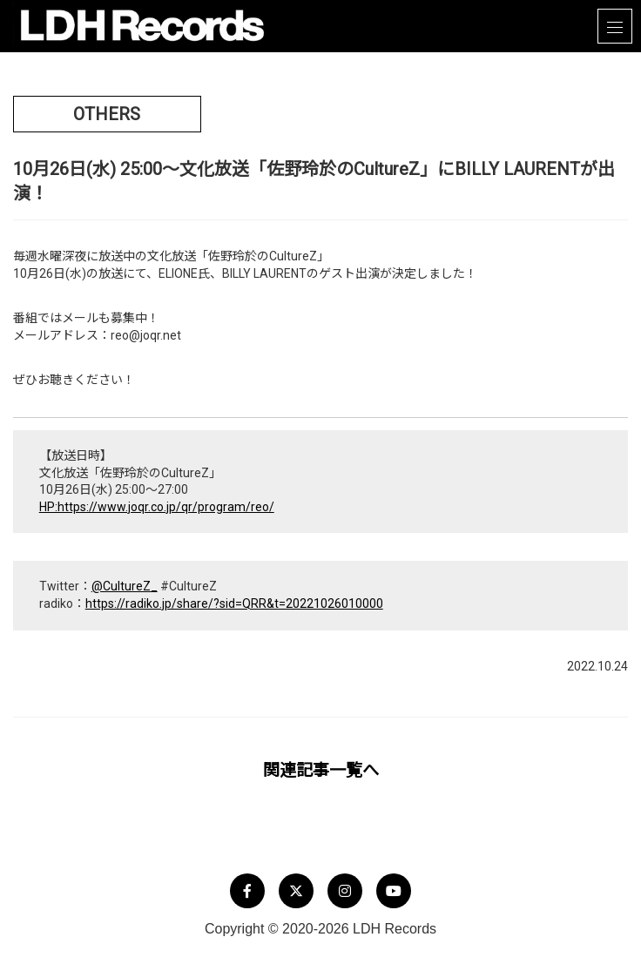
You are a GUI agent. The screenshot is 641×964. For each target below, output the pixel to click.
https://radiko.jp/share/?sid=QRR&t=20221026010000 (234, 603)
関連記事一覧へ (321, 770)
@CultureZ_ (124, 586)
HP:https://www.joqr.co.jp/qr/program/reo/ (156, 507)
